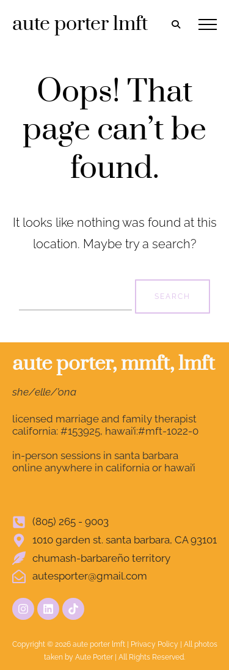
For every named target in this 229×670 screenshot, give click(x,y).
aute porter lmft (80, 24)
